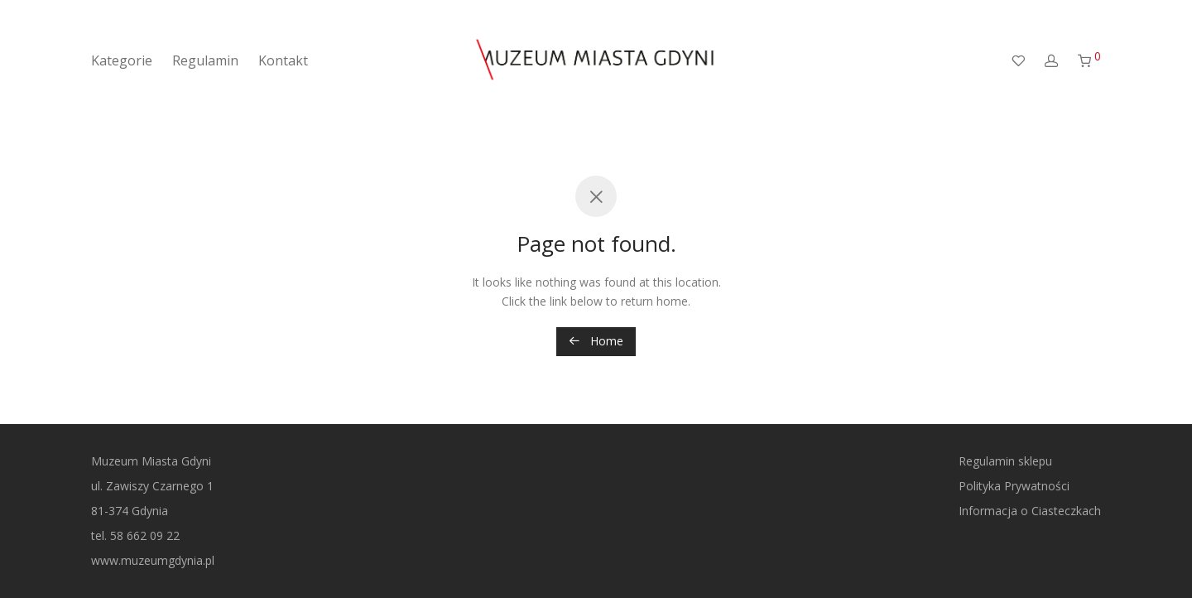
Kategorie (121, 60)
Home (596, 341)
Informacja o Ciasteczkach (1030, 510)
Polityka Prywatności (1014, 486)
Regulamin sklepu (1005, 461)
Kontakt (283, 60)
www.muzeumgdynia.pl (152, 560)
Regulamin (205, 60)
